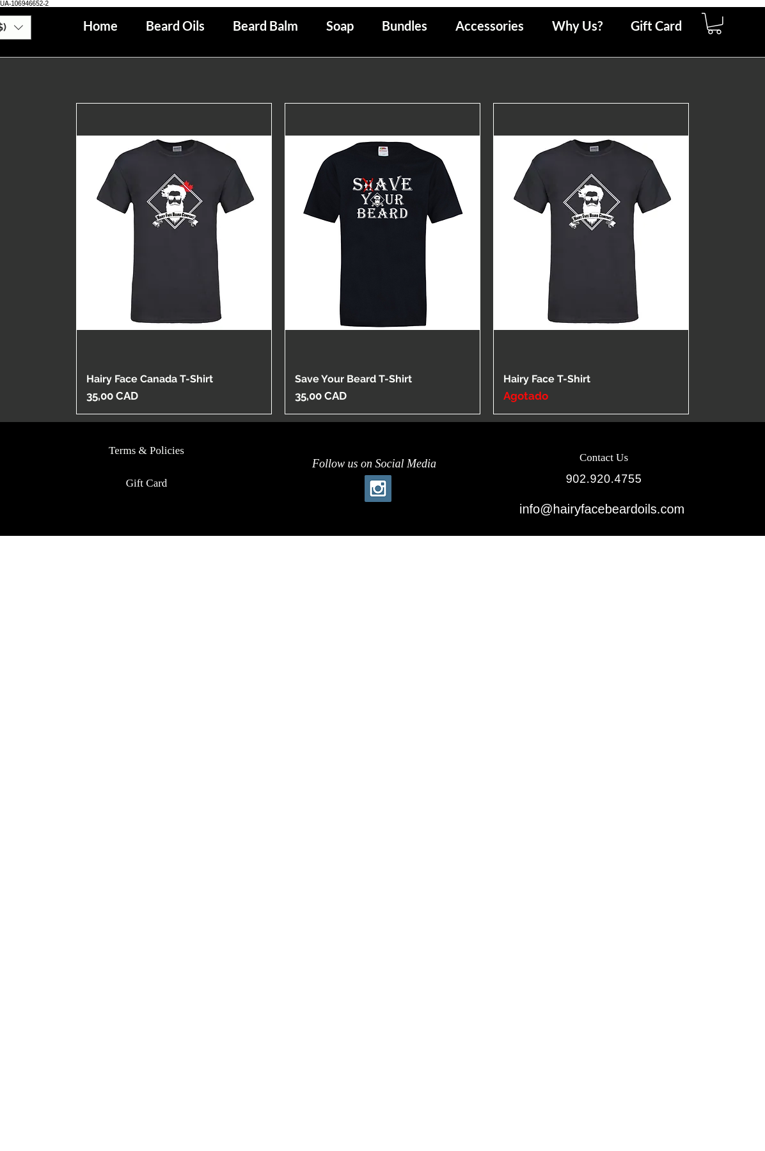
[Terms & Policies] (146, 451)
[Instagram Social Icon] (378, 488)
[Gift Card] (146, 483)
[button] (714, 24)
